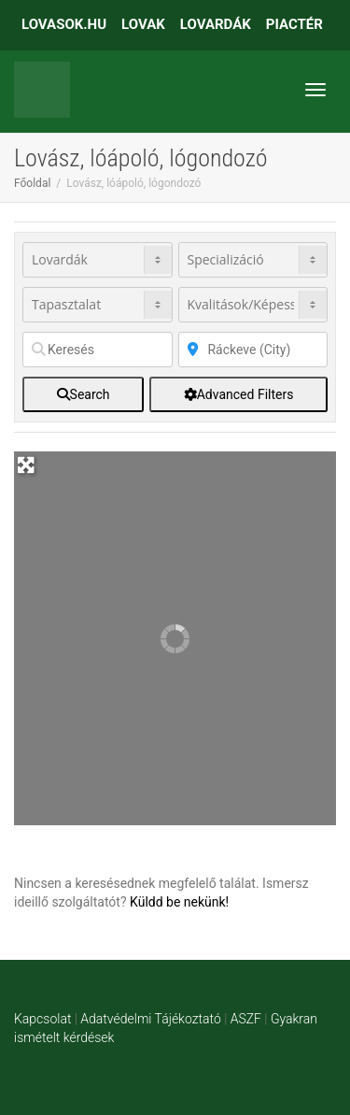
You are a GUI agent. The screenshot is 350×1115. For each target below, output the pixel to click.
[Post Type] (97, 260)
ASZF (246, 1018)
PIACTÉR (294, 24)
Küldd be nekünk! (179, 901)
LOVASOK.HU (63, 24)
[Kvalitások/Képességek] (253, 304)
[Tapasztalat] (97, 304)
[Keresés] (97, 349)
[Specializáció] (253, 260)
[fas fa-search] (83, 394)
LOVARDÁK (215, 24)
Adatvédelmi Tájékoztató (150, 1018)
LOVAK (143, 24)
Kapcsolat (42, 1018)
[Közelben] (253, 349)
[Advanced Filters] (238, 394)
